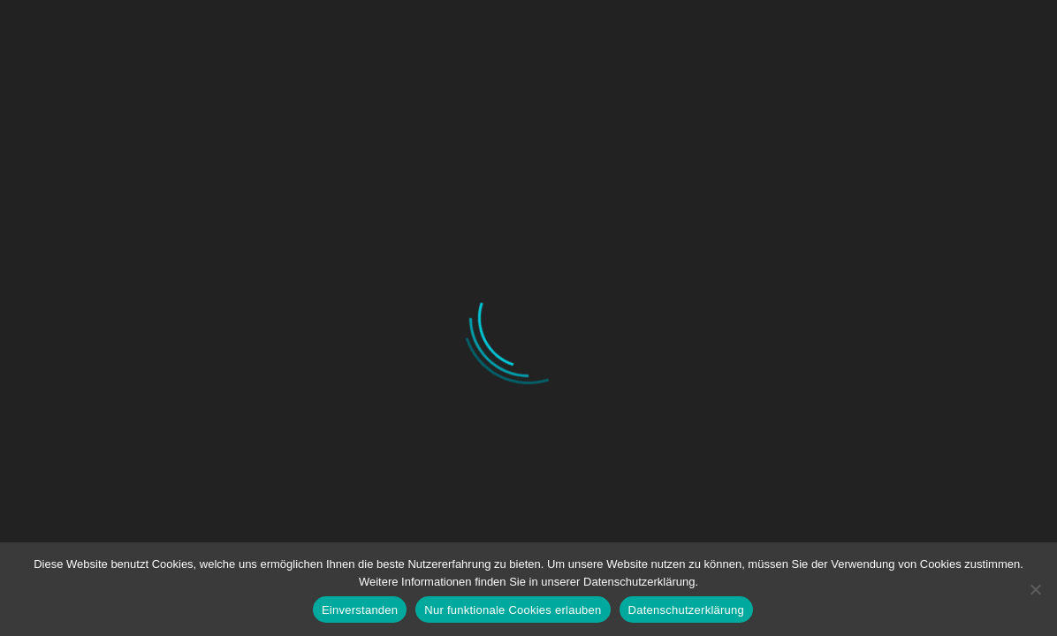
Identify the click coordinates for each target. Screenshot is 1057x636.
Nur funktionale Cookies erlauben (512, 610)
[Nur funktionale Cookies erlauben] (1035, 589)
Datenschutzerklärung (686, 610)
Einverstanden (360, 610)
